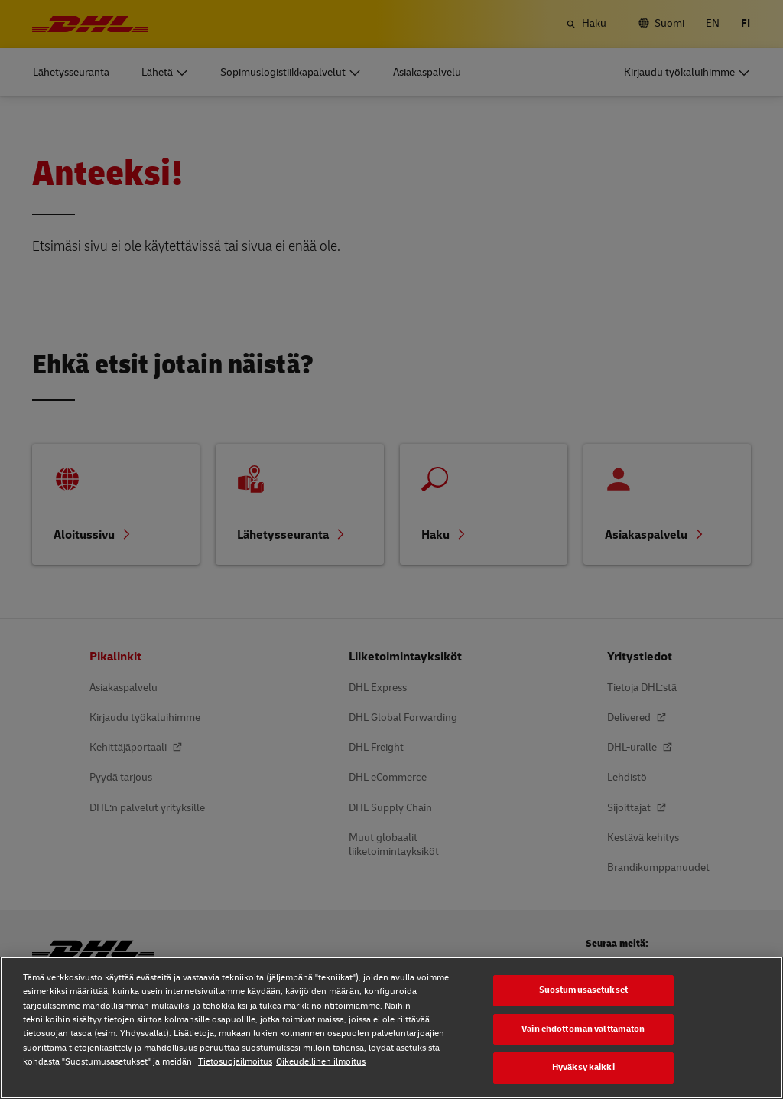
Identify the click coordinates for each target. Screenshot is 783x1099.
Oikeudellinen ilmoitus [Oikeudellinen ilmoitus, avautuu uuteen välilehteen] (321, 1062)
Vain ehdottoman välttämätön (583, 1029)
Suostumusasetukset (583, 990)
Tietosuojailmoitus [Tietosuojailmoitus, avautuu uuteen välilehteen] (235, 1062)
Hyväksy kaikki (583, 1067)
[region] (391, 1028)
